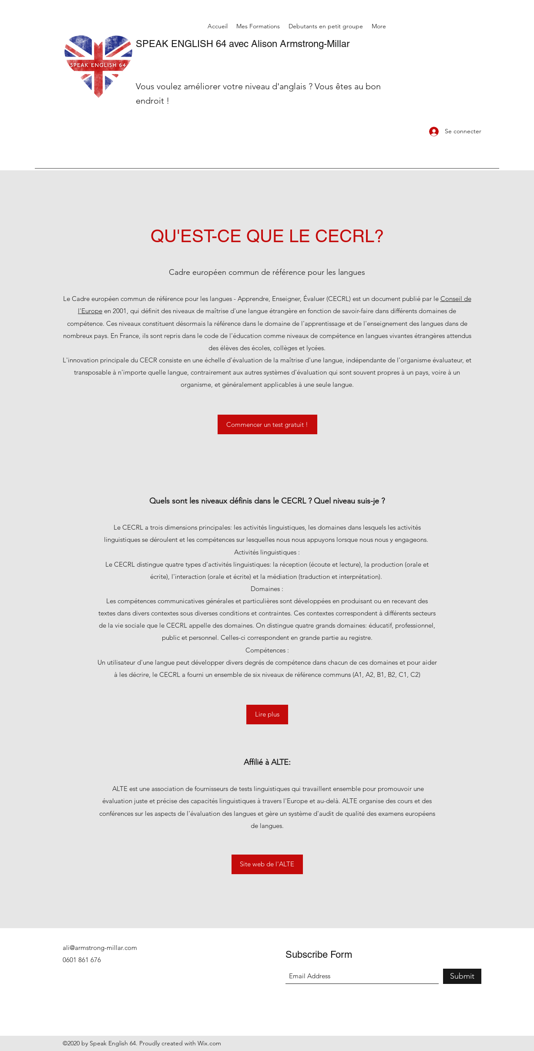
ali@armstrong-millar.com (100, 947)
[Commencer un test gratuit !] (267, 424)
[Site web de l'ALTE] (267, 864)
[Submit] (462, 976)
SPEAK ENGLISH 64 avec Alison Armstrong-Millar (242, 43)
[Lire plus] (267, 714)
